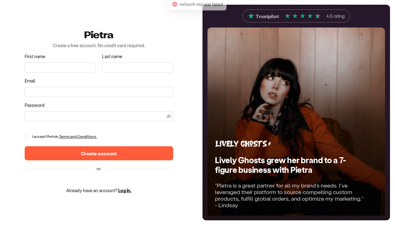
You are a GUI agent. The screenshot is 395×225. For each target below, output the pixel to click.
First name (35, 56)
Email (30, 80)
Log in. (124, 190)
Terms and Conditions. (78, 136)
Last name (112, 56)
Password (35, 105)
